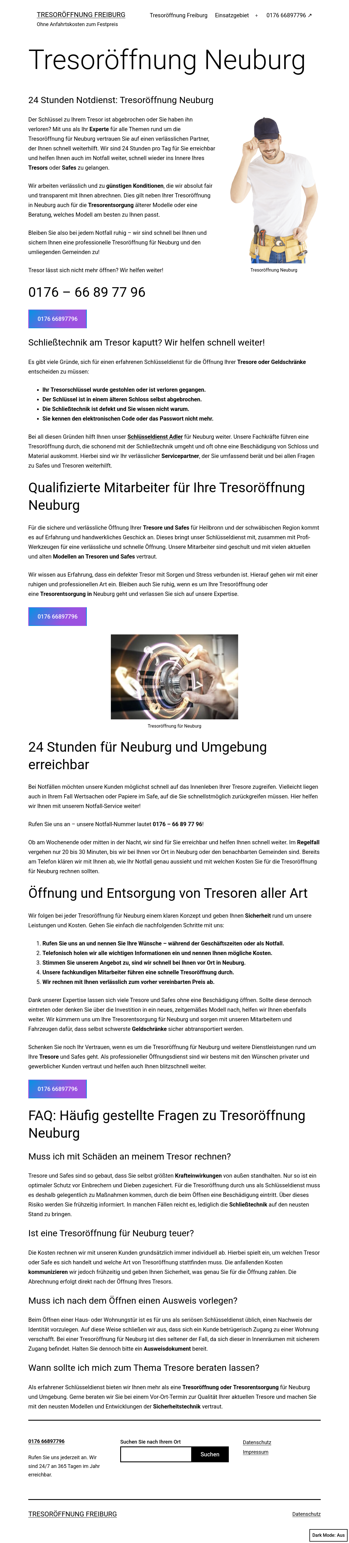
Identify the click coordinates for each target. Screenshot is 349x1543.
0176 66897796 (57, 319)
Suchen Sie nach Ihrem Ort (150, 1442)
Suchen (210, 1454)
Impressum (256, 1452)
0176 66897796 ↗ (289, 15)
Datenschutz (257, 1442)
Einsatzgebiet (232, 15)
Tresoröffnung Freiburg (81, 15)
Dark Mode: (328, 1535)
